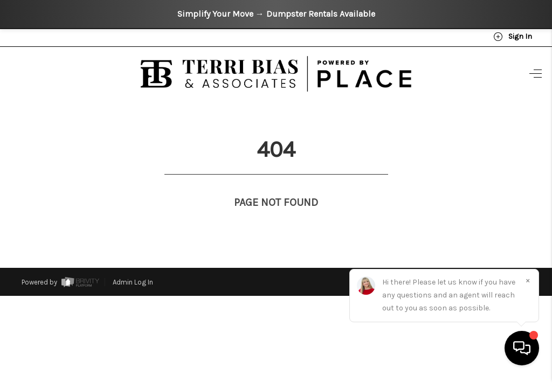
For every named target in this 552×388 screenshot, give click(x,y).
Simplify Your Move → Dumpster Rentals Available (276, 14)
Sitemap (516, 261)
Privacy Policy (386, 261)
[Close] (527, 290)
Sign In (512, 36)
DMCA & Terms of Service (460, 261)
